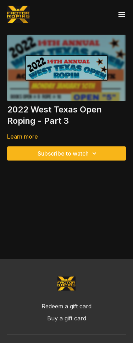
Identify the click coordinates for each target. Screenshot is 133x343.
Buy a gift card (66, 318)
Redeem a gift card (66, 306)
